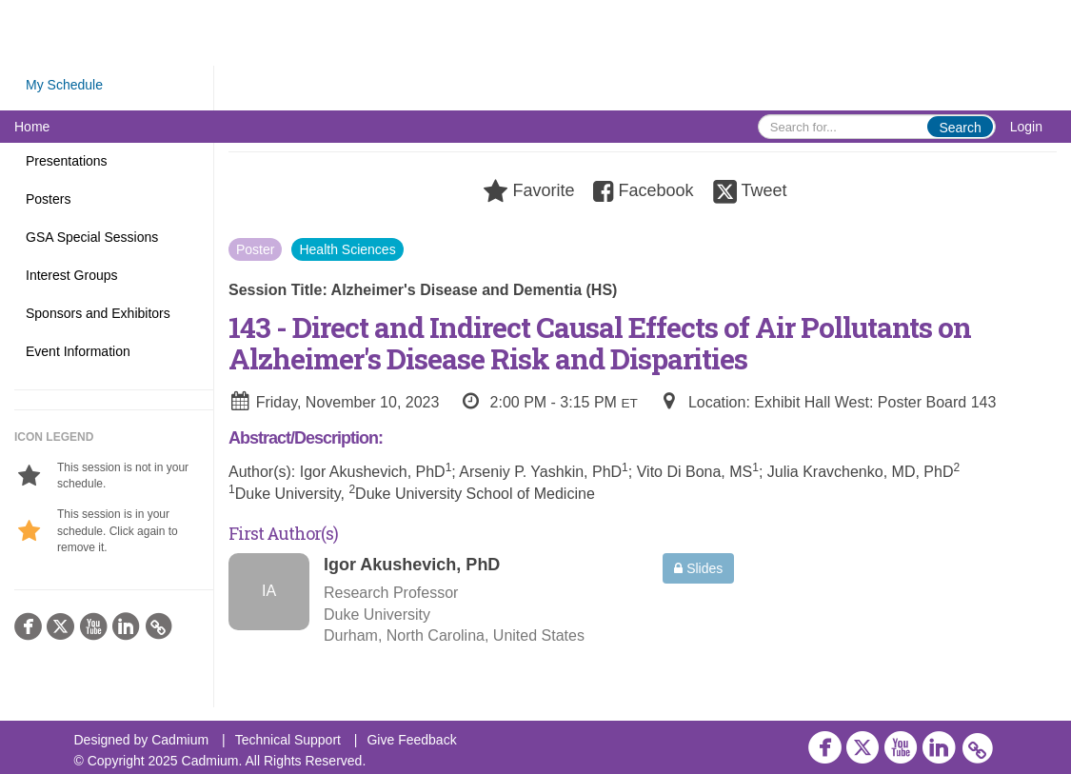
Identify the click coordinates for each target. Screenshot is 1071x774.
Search (960, 127)
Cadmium (179, 739)
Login (1026, 126)
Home (32, 126)
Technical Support (288, 739)
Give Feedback (411, 739)
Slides (698, 568)
